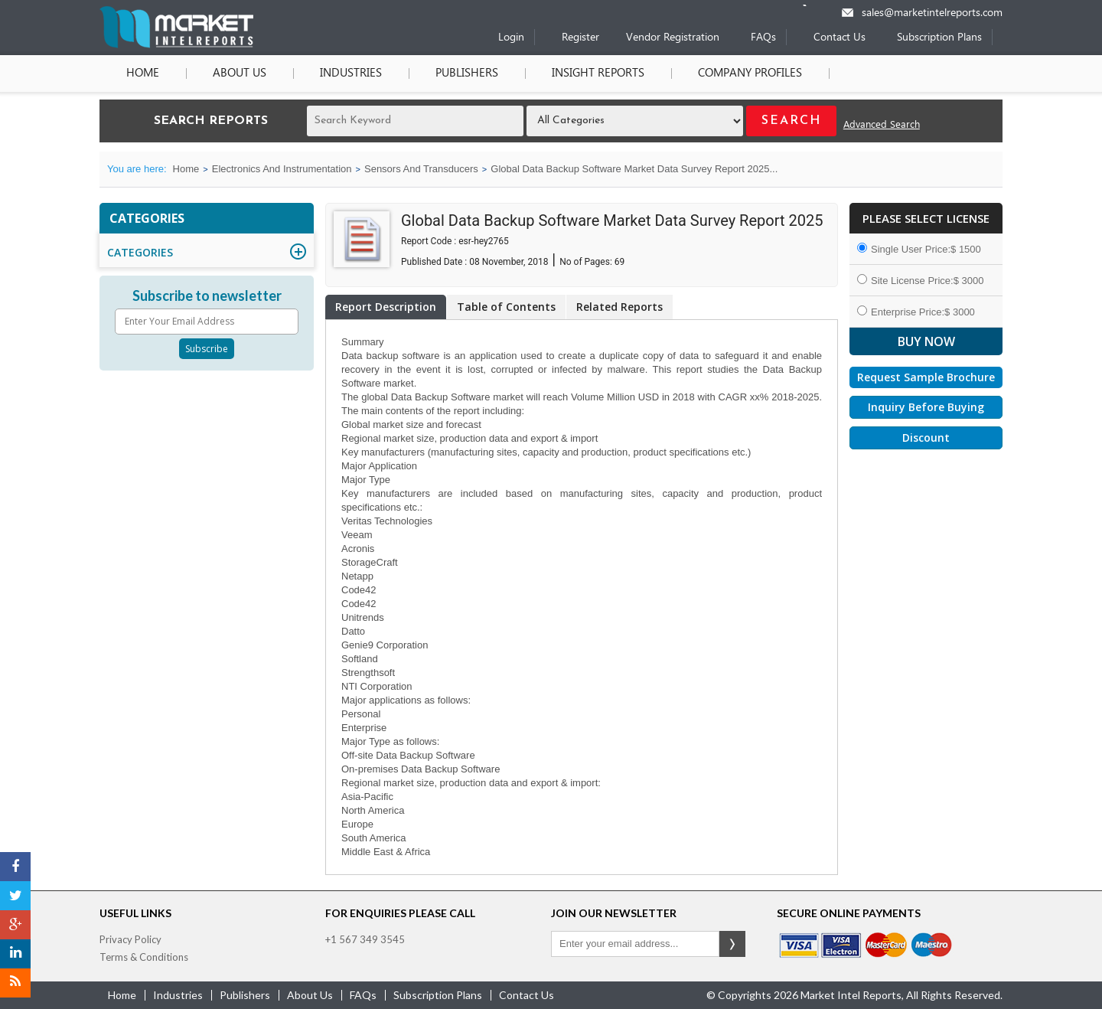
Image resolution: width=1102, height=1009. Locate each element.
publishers (245, 994)
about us (310, 994)
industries (178, 994)
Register (580, 38)
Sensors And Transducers (421, 169)
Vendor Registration (672, 38)
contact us (526, 994)
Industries (351, 73)
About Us (239, 73)
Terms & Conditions (143, 957)
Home (142, 73)
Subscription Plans (939, 38)
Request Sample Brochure (926, 377)
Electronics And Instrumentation (282, 169)
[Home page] (176, 45)
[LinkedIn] (15, 953)
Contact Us (839, 38)
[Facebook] (15, 866)
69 (620, 261)
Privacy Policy (130, 939)
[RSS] (15, 983)
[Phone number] (814, 5)
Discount (926, 437)
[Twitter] (15, 895)
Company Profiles (750, 73)
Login (511, 38)
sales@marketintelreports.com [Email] (932, 13)
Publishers (466, 73)
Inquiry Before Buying (926, 407)
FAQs (763, 38)
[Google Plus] (15, 924)
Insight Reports (598, 73)
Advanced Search (881, 125)
